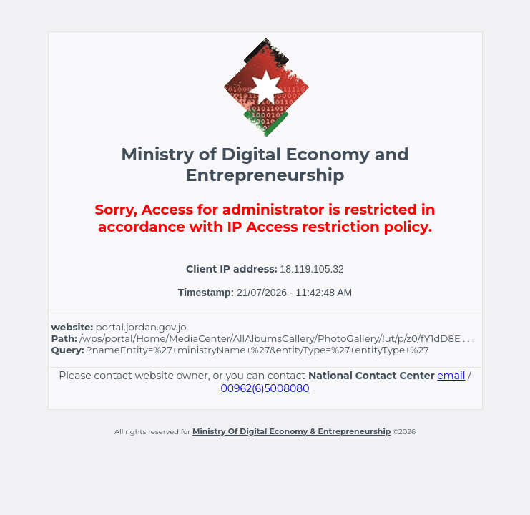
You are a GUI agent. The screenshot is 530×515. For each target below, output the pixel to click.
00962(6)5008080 (264, 388)
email (451, 375)
